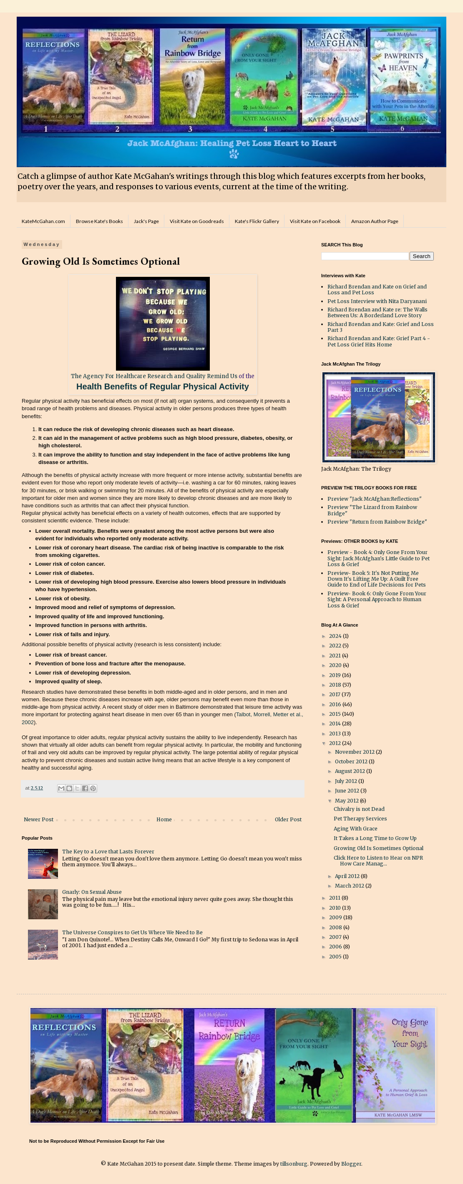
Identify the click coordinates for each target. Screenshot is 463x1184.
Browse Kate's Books (99, 221)
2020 (336, 665)
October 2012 (352, 761)
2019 (335, 675)
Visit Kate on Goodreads (197, 221)
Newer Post (38, 819)
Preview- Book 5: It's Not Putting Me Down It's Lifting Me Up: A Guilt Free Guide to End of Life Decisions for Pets (376, 579)
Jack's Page (146, 221)
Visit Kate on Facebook (315, 221)
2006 (336, 946)
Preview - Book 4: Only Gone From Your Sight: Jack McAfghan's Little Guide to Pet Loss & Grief (378, 558)
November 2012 (355, 752)
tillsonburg (293, 1164)
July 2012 (346, 781)
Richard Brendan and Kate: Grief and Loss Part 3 (380, 327)
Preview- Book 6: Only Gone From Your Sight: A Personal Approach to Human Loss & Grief (376, 599)
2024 (336, 636)
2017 (335, 694)
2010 (335, 908)
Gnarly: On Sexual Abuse (92, 892)
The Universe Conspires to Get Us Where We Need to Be (132, 932)
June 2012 (347, 791)
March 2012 (350, 886)
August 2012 (350, 771)
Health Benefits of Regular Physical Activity (162, 386)
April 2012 (348, 876)
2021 (335, 655)
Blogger (351, 1164)
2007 (336, 937)
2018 (335, 685)
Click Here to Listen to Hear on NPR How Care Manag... (378, 861)
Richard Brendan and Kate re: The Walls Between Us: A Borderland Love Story (377, 312)
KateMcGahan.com (43, 221)
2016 (335, 704)
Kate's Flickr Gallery (257, 221)
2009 (336, 917)
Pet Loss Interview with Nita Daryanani (377, 301)
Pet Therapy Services (360, 818)
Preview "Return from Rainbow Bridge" (377, 522)
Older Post (288, 819)
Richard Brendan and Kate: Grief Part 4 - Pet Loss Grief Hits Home (378, 341)
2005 (336, 956)
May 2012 (347, 801)
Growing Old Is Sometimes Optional (378, 848)
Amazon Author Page (374, 221)
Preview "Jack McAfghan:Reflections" (374, 499)
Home (164, 819)
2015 (335, 714)
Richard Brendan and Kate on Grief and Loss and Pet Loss (377, 289)
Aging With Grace (355, 828)
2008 (336, 927)
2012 (335, 743)
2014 (335, 723)
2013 (335, 733)
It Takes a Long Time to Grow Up (375, 838)
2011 (335, 898)
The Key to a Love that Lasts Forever (108, 851)
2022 (335, 645)
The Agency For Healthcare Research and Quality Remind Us (154, 376)
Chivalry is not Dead (359, 809)
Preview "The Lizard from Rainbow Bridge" (372, 510)
